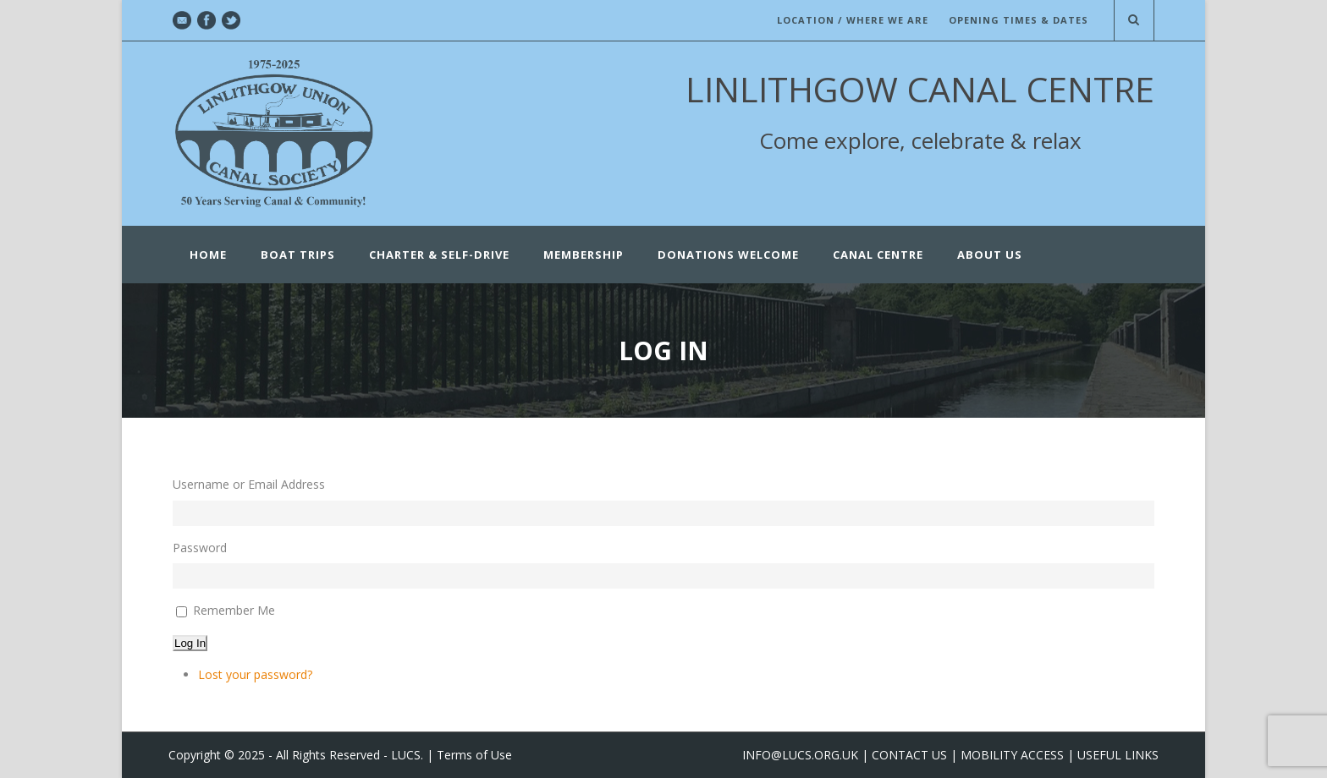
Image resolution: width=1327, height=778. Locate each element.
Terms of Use (474, 755)
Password (200, 548)
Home (208, 254)
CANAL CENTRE (878, 254)
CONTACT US (909, 755)
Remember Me (234, 610)
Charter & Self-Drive (439, 254)
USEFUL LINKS (1118, 755)
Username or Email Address (249, 484)
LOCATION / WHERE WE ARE (852, 20)
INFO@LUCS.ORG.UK (800, 755)
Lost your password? (255, 674)
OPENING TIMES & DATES (1018, 20)
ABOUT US (989, 254)
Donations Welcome (728, 254)
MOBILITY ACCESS (1012, 755)
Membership (583, 254)
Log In (190, 643)
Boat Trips (298, 254)
